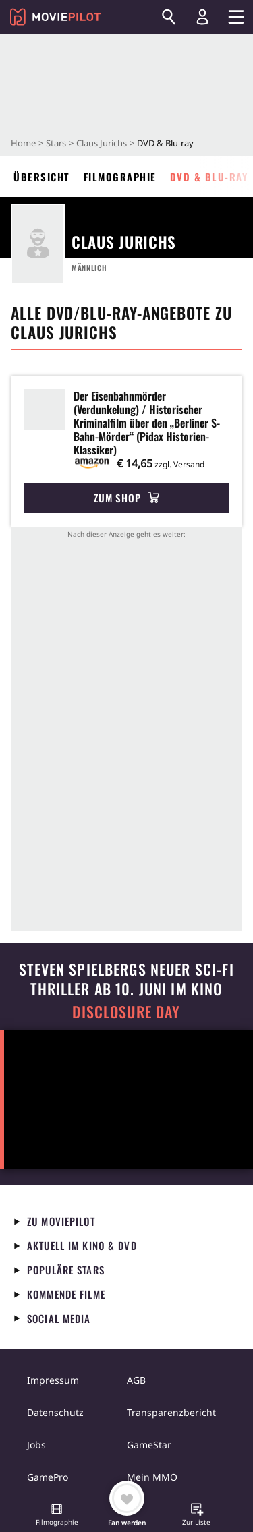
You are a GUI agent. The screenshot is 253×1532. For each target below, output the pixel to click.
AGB (136, 1380)
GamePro (47, 1477)
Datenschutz (55, 1412)
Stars (56, 143)
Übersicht (41, 176)
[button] (56, 1516)
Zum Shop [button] (126, 497)
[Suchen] (169, 17)
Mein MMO (152, 1477)
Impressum (53, 1380)
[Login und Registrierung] (202, 17)
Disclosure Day (126, 1012)
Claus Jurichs (101, 143)
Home (23, 143)
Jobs (36, 1444)
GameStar (149, 1444)
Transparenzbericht (171, 1412)
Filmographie (120, 176)
